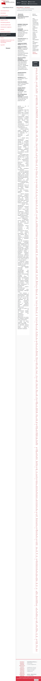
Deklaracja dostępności (22, 674)
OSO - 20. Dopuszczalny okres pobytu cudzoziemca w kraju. (37, 368)
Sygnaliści (3, 45)
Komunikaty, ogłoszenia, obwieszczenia (6, 34)
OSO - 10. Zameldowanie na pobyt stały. (37, 162)
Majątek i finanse (4, 20)
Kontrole (2, 29)
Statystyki (22, 664)
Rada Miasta (3, 13)
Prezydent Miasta (4, 15)
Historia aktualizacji (35, 53)
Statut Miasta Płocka (5, 10)
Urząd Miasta (3, 17)
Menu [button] (18, 2)
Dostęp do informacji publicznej (22, 671)
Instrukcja (22, 662)
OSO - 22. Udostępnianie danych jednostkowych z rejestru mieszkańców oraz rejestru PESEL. (37, 411)
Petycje (2, 37)
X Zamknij (36, 679)
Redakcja (22, 663)
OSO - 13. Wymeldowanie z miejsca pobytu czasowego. (37, 206)
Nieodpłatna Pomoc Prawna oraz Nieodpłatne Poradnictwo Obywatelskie (7, 41)
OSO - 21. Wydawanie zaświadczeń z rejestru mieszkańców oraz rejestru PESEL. (37, 388)
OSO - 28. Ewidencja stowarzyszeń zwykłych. (37, 533)
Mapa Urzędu (31, 1)
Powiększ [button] (24, 3)
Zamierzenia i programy (6, 31)
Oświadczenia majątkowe (6, 27)
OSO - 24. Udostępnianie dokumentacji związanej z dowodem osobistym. (37, 456)
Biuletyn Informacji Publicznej (7, 3)
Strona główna (20, 7)
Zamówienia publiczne (5, 22)
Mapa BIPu (24, 1)
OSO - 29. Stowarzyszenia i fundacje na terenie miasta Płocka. (37, 548)
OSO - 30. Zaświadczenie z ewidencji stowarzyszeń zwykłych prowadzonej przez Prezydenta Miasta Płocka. (37, 573)
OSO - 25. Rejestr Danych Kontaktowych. (37, 472)
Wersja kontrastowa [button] (32, 3)
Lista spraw (27, 7)
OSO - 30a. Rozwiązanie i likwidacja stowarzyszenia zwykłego (37, 596)
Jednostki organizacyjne (6, 24)
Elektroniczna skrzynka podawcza (22, 667)
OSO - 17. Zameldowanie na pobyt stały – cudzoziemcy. (37, 313)
